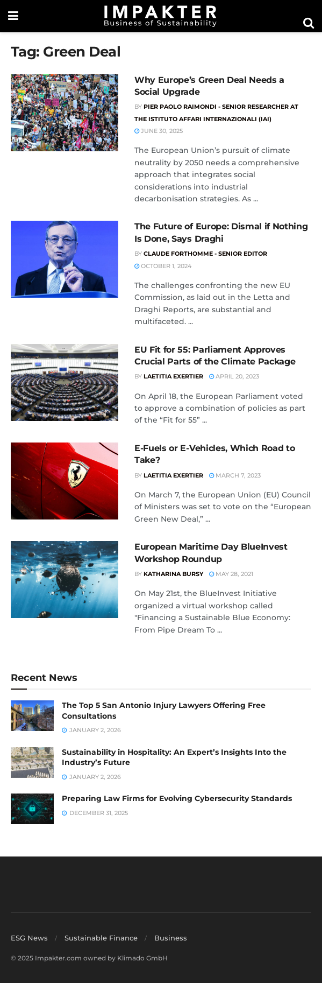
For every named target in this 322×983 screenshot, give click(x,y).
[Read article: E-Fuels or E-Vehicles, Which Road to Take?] (64, 481)
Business (170, 937)
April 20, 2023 (234, 376)
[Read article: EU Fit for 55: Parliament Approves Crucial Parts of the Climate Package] (64, 382)
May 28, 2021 (231, 574)
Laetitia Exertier (173, 376)
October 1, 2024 (162, 266)
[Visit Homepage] (160, 16)
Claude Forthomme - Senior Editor (205, 253)
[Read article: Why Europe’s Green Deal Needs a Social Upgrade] (64, 112)
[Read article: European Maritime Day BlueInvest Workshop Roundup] (64, 579)
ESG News (29, 937)
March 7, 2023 (235, 475)
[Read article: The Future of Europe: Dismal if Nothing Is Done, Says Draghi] (64, 259)
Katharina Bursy (173, 574)
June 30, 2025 (158, 131)
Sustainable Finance (101, 937)
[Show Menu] (13, 16)
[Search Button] (308, 23)
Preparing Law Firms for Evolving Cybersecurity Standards (177, 798)
